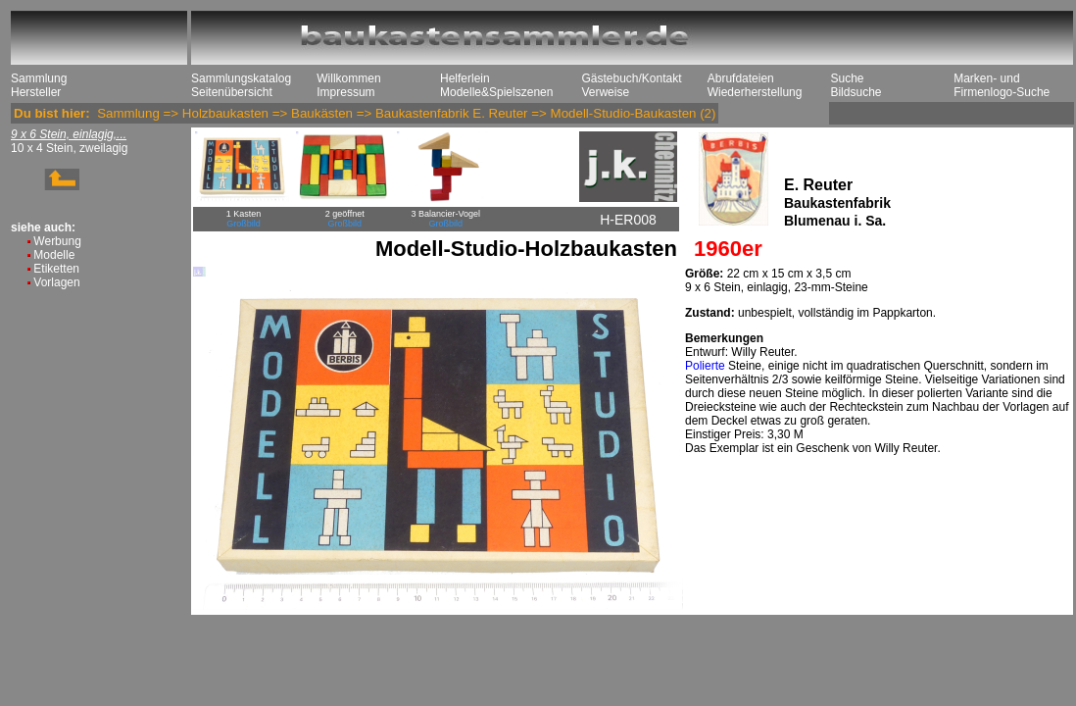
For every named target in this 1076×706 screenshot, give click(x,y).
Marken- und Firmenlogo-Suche (1002, 85)
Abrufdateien (741, 78)
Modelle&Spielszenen (496, 92)
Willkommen (348, 78)
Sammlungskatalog (241, 78)
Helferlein (465, 78)
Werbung (56, 241)
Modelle (53, 255)
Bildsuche (855, 92)
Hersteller (36, 92)
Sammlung (39, 78)
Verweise (605, 92)
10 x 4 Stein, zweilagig (69, 148)
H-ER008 (628, 219)
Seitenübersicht (231, 92)
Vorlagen (56, 282)
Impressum (345, 92)
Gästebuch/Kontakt (631, 78)
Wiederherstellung (755, 92)
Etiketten (56, 269)
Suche (846, 78)
